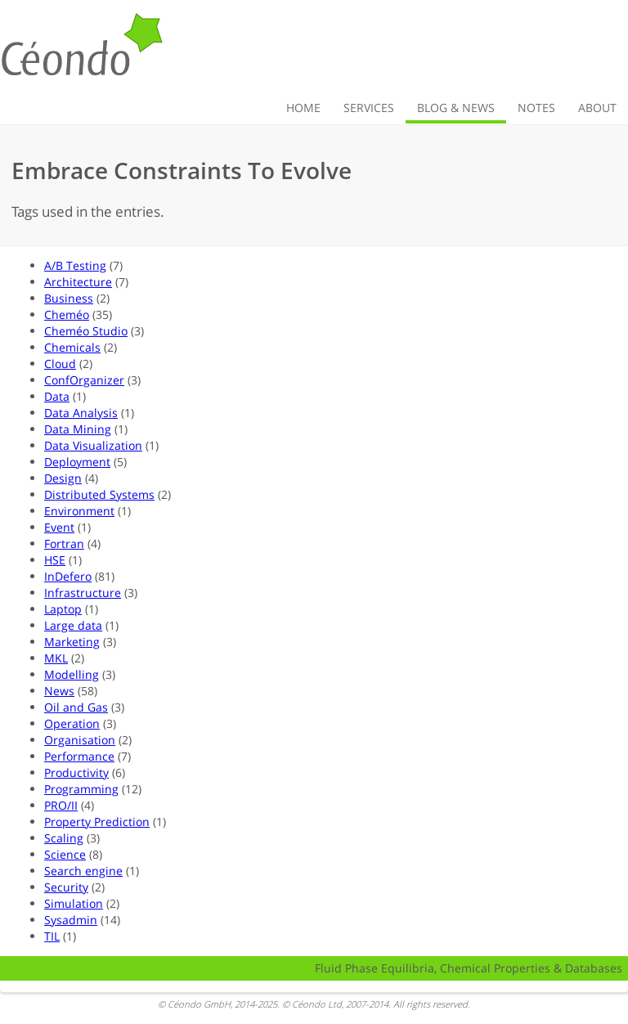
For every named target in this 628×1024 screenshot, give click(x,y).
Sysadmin (70, 919)
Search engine (83, 870)
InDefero (68, 576)
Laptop (63, 609)
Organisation (79, 740)
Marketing (72, 641)
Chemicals (72, 347)
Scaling (63, 838)
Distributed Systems (99, 494)
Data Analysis (81, 412)
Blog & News (456, 107)
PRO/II (61, 805)
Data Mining (77, 429)
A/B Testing (75, 265)
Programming (81, 789)
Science (65, 854)
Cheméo (66, 314)
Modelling (71, 674)
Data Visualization (93, 445)
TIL (52, 936)
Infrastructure (82, 592)
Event (59, 527)
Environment (79, 511)
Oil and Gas (76, 707)
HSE (54, 560)
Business (68, 298)
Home (303, 107)
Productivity (76, 772)
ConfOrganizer (84, 380)
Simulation (73, 903)
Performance (79, 756)
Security (66, 887)
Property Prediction (97, 821)
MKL (56, 658)
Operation (72, 723)
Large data (73, 625)
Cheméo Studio (86, 331)
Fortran (64, 543)
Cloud (60, 363)
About (597, 107)
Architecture (78, 282)
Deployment (77, 461)
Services (368, 107)
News (59, 690)
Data (57, 396)
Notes (536, 107)
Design (63, 478)
